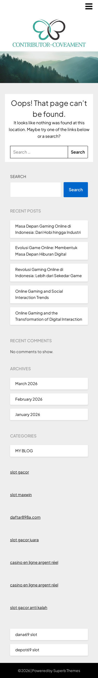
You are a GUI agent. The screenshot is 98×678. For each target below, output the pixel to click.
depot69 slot (27, 649)
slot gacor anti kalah (28, 607)
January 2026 (27, 414)
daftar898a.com (25, 517)
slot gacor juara (24, 539)
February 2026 (28, 398)
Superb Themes (66, 670)
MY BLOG (24, 450)
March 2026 (26, 383)
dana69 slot (26, 634)
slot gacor (19, 471)
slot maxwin (21, 494)
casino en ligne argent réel (34, 562)
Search (18, 176)
